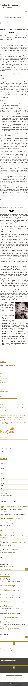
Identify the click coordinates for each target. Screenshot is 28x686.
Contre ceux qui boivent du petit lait (10, 590)
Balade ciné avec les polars (6, 417)
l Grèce (2, 488)
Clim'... (1, 403)
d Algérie (3, 468)
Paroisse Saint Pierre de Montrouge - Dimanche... (11, 400)
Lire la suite (12, 365)
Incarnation (7, 403)
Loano (1, 523)
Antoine (2, 506)
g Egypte (3, 475)
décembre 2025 (3, 376)
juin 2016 (6, 17)
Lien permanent (4, 199)
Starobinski (3, 529)
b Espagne (3, 463)
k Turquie (3, 485)
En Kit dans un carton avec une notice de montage (11, 419)
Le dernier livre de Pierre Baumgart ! (13, 536)
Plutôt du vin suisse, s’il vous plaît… (9, 596)
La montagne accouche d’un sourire (12, 529)
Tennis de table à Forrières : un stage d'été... (9, 407)
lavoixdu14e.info (4, 401)
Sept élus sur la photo (6, 580)
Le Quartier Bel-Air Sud (19, 415)
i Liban (2, 480)
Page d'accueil (13, 17)
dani (1, 542)
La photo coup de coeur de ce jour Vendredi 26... (10, 422)
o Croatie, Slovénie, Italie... (7, 495)
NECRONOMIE (11, 413)
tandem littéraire (4, 37)
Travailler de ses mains (6, 606)
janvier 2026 (3, 375)
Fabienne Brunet (4, 535)
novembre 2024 (3, 384)
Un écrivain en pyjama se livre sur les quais (12, 543)
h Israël (3, 478)
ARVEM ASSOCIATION (19, 417)
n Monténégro (4, 493)
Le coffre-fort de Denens (7, 622)
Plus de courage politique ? (7, 585)
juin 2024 (2, 386)
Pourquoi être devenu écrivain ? (14, 29)
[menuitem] (7, 17)
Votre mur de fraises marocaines (15, 513)
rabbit (1, 518)
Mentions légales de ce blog (18, 675)
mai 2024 (2, 387)
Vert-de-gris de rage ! (6, 612)
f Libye (2, 473)
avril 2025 (2, 380)
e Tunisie (3, 471)
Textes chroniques (9, 5)
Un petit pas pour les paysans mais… (10, 628)
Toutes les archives (4, 391)
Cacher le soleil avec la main (12, 208)
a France (3, 461)
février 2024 (2, 389)
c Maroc (3, 466)
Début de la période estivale (6, 415)
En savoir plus (18, 685)
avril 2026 (2, 373)
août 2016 (19, 17)
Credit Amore (3, 413)
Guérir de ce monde (5, 601)
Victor (1, 513)
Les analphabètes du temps (13, 518)
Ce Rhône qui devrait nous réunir (9, 617)
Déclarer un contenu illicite (10, 675)
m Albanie (3, 490)
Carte (2, 557)
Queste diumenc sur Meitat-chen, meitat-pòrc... (10, 404)
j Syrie (2, 483)
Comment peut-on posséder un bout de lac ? (13, 507)
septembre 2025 (3, 378)
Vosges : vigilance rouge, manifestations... (9, 410)
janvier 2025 (3, 382)
